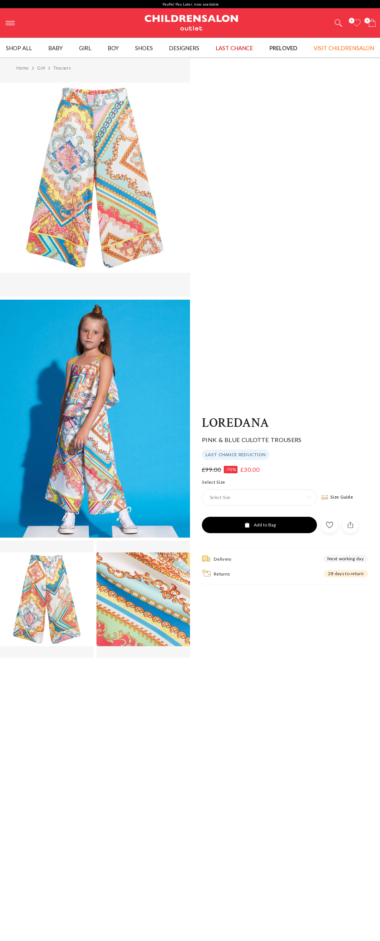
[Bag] (372, 23)
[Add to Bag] (259, 502)
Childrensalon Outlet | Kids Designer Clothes (191, 22)
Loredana (235, 400)
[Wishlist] (356, 23)
